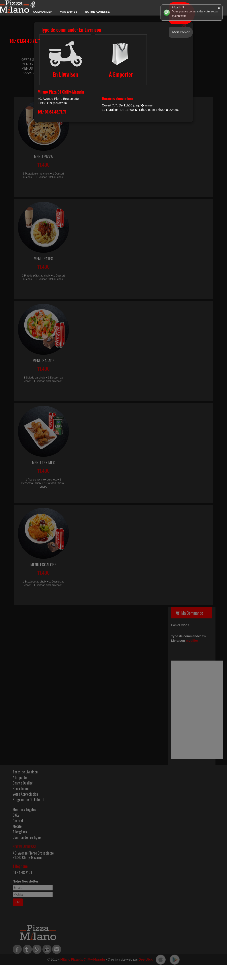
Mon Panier (181, 32)
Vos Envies (68, 11)
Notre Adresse (97, 11)
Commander (42, 11)
